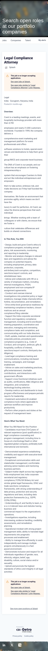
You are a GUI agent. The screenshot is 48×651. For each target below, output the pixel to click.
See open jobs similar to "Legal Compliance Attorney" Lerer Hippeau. (25, 86)
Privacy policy (17, 636)
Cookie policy (28, 636)
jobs (4, 40)
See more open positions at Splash (24, 609)
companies (16, 40)
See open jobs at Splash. (20, 82)
